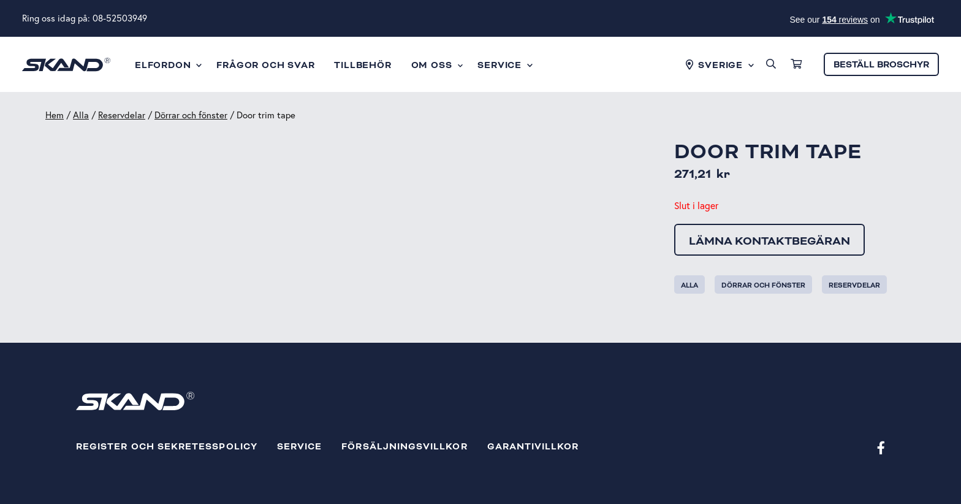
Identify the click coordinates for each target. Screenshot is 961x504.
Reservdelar (121, 115)
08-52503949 (120, 18)
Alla (81, 115)
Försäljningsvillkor (404, 446)
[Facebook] (881, 447)
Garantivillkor (533, 446)
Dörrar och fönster (190, 115)
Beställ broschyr (881, 65)
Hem (54, 115)
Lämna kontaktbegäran (769, 241)
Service (299, 446)
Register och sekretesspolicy (166, 446)
